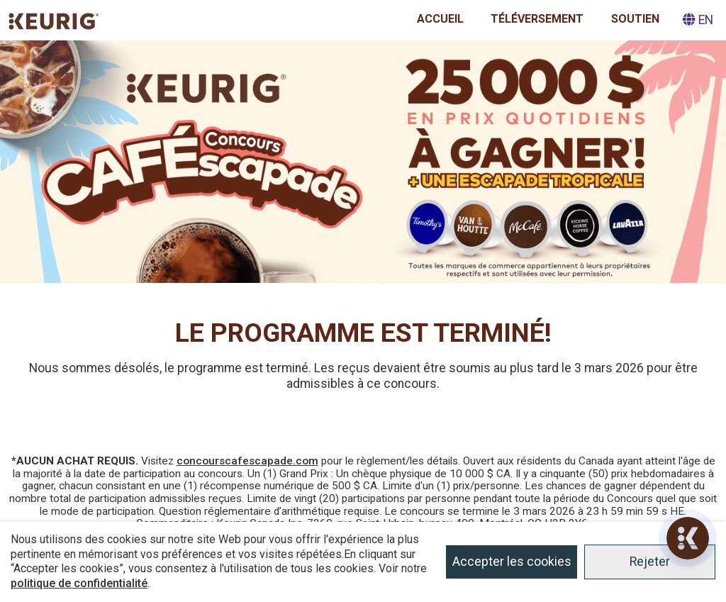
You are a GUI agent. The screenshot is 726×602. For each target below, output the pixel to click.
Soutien (635, 19)
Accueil (440, 19)
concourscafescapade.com (247, 461)
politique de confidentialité (79, 583)
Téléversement (537, 19)
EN (698, 20)
